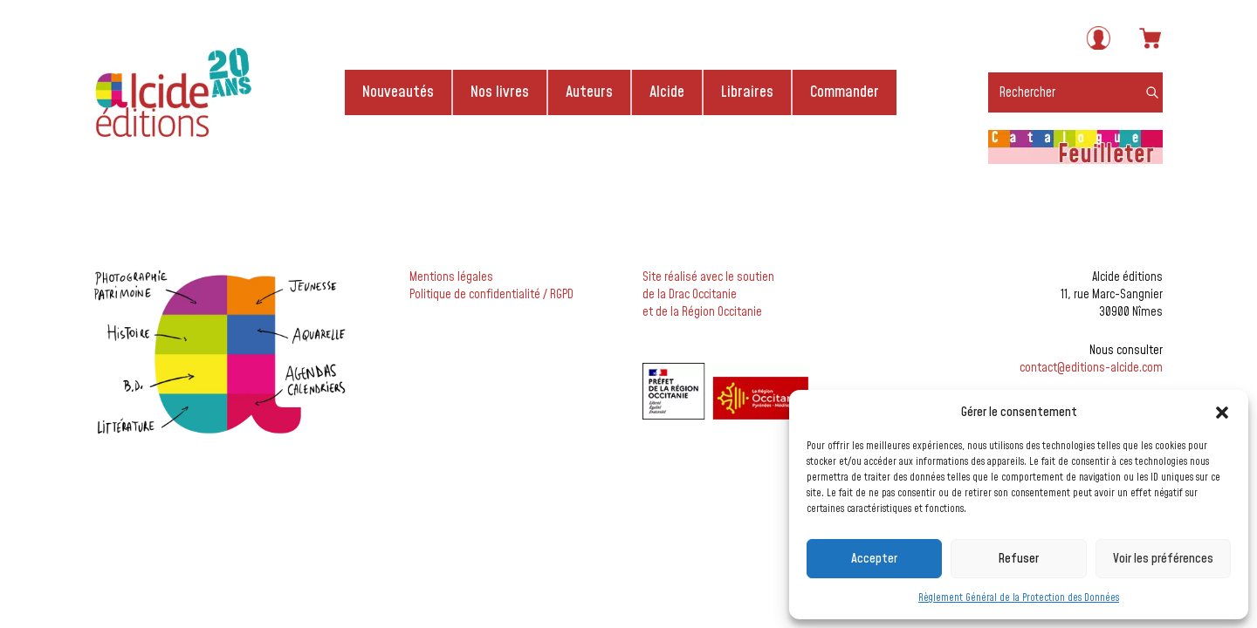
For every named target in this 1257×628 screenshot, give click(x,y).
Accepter (874, 559)
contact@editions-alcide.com (1091, 368)
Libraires (747, 92)
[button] (1222, 412)
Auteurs (589, 92)
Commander (844, 92)
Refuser (1018, 559)
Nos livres (500, 92)
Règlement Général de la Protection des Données (1018, 597)
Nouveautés (398, 92)
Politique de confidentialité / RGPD (491, 295)
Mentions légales (451, 277)
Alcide (666, 92)
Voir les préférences (1163, 559)
